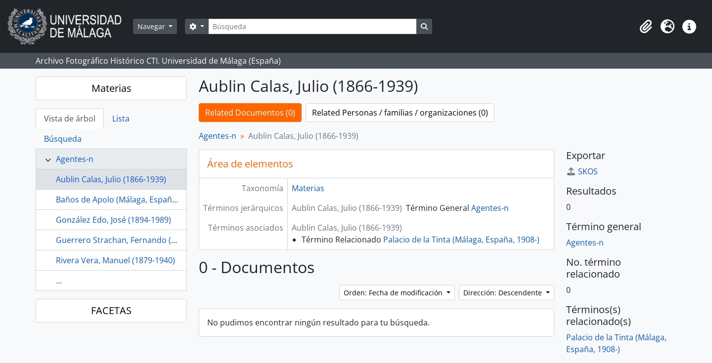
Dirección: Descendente (503, 292)
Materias (111, 88)
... (59, 280)
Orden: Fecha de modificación (394, 292)
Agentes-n (74, 159)
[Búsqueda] (312, 26)
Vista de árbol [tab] (69, 118)
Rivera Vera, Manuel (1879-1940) (115, 260)
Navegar (152, 26)
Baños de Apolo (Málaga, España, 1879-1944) (138, 199)
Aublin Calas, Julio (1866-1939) (111, 179)
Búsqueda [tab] (63, 138)
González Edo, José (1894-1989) (113, 219)
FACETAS (111, 310)
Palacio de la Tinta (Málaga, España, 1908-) (461, 239)
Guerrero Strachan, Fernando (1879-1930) (134, 240)
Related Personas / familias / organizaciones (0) (400, 112)
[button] (646, 27)
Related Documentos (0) (250, 112)
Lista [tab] (121, 118)
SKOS (582, 171)
